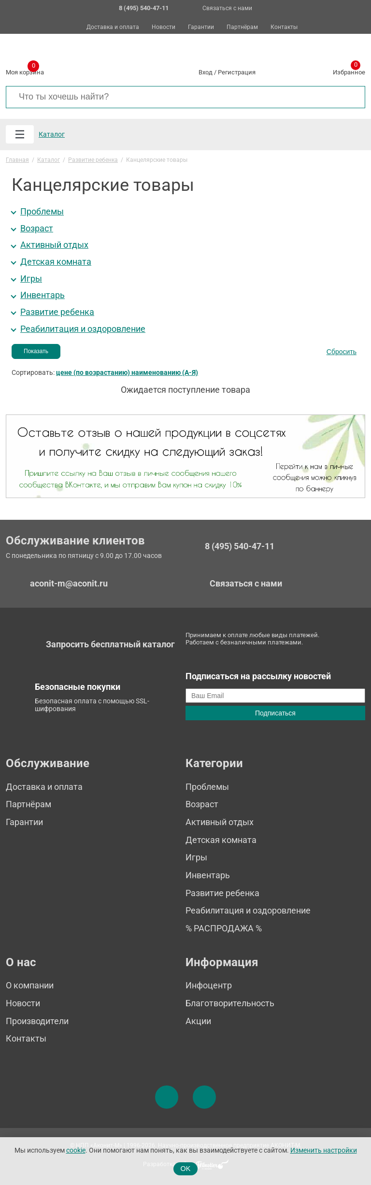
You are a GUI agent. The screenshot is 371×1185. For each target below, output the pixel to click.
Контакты (284, 27)
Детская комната (55, 262)
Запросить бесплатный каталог (110, 644)
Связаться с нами (227, 8)
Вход (206, 72)
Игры (31, 279)
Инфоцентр (209, 985)
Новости (163, 27)
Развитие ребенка (57, 312)
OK (186, 1168)
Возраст (36, 228)
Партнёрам (242, 27)
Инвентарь (42, 295)
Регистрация (237, 72)
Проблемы (42, 211)
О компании (30, 985)
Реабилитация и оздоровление (82, 329)
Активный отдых (54, 245)
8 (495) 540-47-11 (239, 546)
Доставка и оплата (112, 27)
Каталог (52, 134)
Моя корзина (25, 70)
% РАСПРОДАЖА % (224, 928)
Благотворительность (230, 1003)
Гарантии (201, 27)
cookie (76, 1150)
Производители (37, 1021)
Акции (198, 1021)
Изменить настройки (323, 1150)
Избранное (349, 70)
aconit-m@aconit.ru (69, 583)
